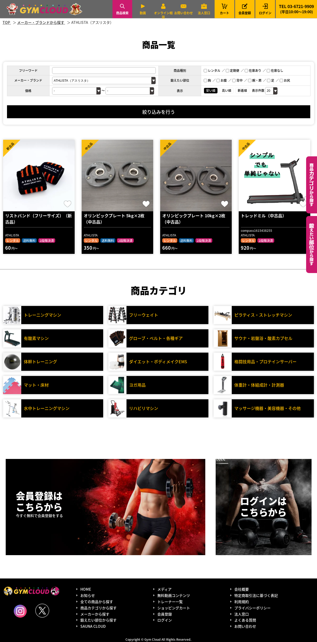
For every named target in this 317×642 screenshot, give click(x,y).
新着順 (242, 90)
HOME (85, 589)
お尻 (285, 80)
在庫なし (275, 70)
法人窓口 (204, 13)
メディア (164, 589)
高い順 (226, 90)
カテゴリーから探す (311, 184)
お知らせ (87, 595)
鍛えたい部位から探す (311, 244)
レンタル (212, 70)
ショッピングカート (173, 607)
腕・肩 (255, 80)
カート (224, 9)
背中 (237, 80)
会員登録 (244, 13)
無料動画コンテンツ (173, 595)
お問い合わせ (183, 13)
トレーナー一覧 (170, 601)
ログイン (265, 13)
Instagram (20, 611)
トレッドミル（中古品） (263, 215)
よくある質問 (245, 620)
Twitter (42, 610)
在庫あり (253, 70)
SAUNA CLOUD (93, 626)
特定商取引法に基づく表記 (256, 595)
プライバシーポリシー (252, 607)
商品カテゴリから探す (98, 607)
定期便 (232, 70)
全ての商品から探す (96, 601)
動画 (143, 13)
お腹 (221, 80)
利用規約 (241, 601)
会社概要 (241, 589)
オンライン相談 (163, 15)
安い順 (210, 90)
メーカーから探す (94, 614)
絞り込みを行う (158, 111)
